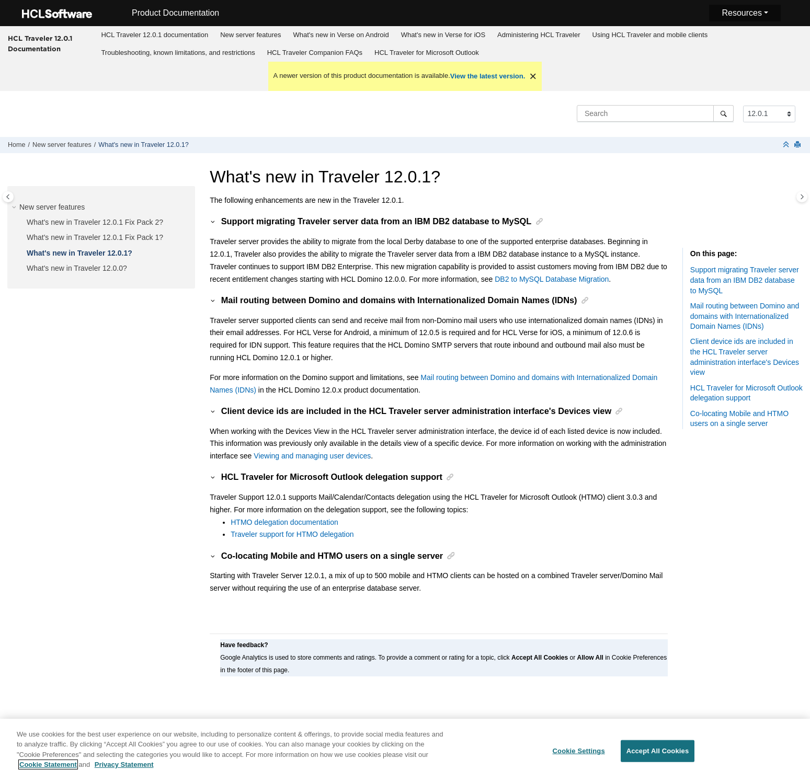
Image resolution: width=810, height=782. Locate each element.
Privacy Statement (124, 769)
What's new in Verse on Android (341, 35)
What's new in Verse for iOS (443, 35)
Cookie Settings (579, 754)
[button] (15, 207)
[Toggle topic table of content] (801, 196)
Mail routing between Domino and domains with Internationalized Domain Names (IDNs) (745, 316)
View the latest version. (488, 76)
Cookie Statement (48, 769)
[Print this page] (798, 145)
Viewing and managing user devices (312, 456)
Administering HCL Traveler (538, 35)
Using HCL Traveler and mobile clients (650, 35)
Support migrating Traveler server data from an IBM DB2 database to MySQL (744, 280)
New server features (250, 35)
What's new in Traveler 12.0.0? (77, 268)
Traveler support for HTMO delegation (292, 534)
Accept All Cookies (657, 754)
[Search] (723, 113)
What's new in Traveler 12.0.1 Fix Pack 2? (95, 222)
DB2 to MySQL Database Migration (552, 279)
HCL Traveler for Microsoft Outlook (426, 52)
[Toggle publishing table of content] (8, 196)
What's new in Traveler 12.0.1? (143, 144)
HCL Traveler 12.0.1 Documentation (40, 43)
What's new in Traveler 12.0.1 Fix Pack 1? (95, 237)
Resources (741, 12)
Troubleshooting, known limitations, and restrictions (178, 52)
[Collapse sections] (787, 145)
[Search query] (655, 113)
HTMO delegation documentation (284, 522)
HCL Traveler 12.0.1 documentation (154, 35)
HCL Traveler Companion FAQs (314, 52)
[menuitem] (154, 35)
